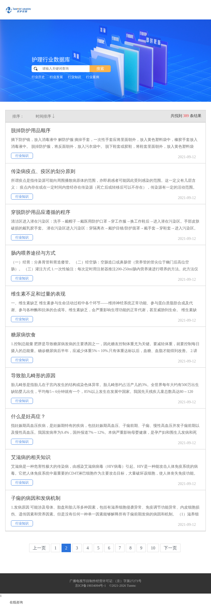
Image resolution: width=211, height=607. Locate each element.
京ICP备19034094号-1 (90, 586)
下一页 (170, 548)
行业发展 (56, 77)
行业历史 (38, 77)
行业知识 (74, 77)
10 (153, 548)
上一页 (39, 548)
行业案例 (92, 77)
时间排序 (45, 116)
